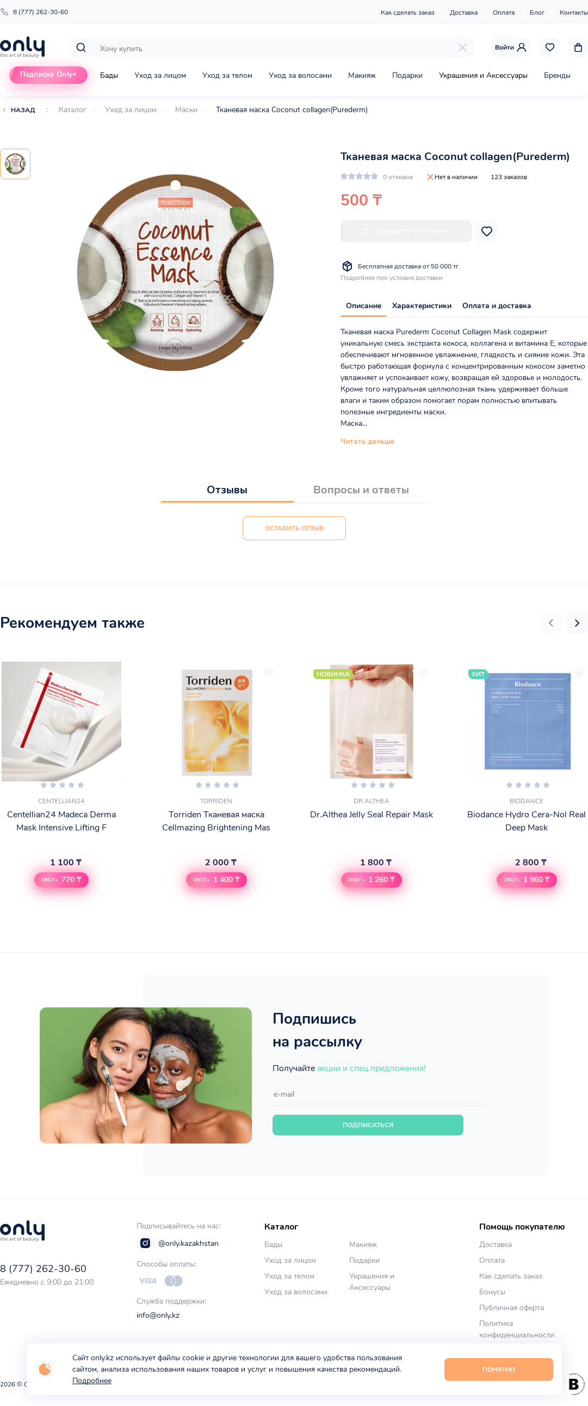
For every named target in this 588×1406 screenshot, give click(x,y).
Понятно (498, 1369)
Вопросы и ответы (361, 489)
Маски (186, 110)
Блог (537, 12)
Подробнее (92, 1381)
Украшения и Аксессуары (483, 75)
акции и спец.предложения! (371, 1068)
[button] (551, 623)
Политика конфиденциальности (516, 1329)
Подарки (407, 75)
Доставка (464, 12)
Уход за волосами (300, 75)
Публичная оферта (511, 1308)
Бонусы (492, 1292)
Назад (23, 110)
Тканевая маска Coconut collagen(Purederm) (292, 110)
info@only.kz (158, 1315)
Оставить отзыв (294, 528)
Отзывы (227, 489)
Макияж (362, 75)
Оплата (504, 12)
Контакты (574, 12)
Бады (109, 75)
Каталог (72, 110)
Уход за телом (227, 75)
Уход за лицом (160, 75)
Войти (511, 47)
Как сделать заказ (408, 12)
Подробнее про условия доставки (392, 277)
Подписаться (368, 1125)
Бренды (557, 75)
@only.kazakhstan (178, 1243)
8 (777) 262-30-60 (34, 12)
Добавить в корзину (406, 231)
